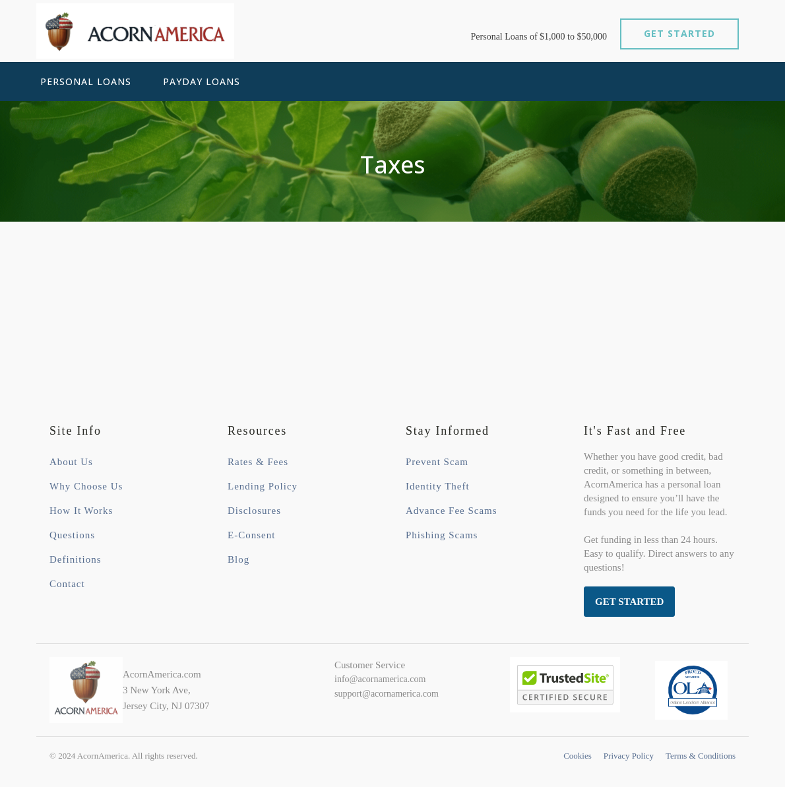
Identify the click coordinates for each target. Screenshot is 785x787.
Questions (72, 535)
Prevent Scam (437, 461)
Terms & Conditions (701, 756)
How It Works (81, 510)
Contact (67, 584)
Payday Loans (201, 81)
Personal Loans (85, 81)
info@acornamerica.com (379, 679)
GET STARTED (679, 33)
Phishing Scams (442, 535)
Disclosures (254, 510)
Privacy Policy (629, 756)
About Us (71, 461)
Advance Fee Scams (451, 510)
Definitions (75, 559)
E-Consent (251, 535)
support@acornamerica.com (386, 694)
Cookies (577, 756)
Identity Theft (438, 486)
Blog (238, 559)
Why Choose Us (86, 486)
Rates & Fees (258, 461)
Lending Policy (263, 486)
